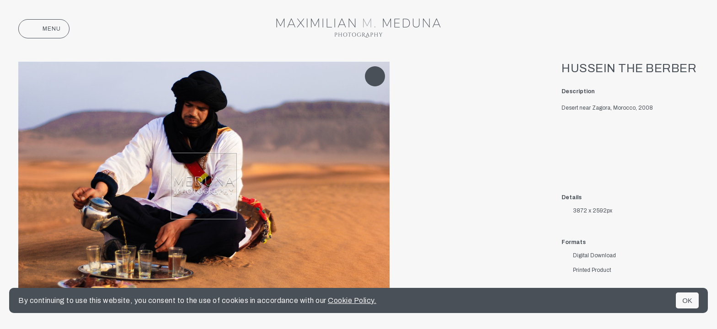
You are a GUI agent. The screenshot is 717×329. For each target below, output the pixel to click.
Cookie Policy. (352, 300)
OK (687, 300)
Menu (44, 28)
